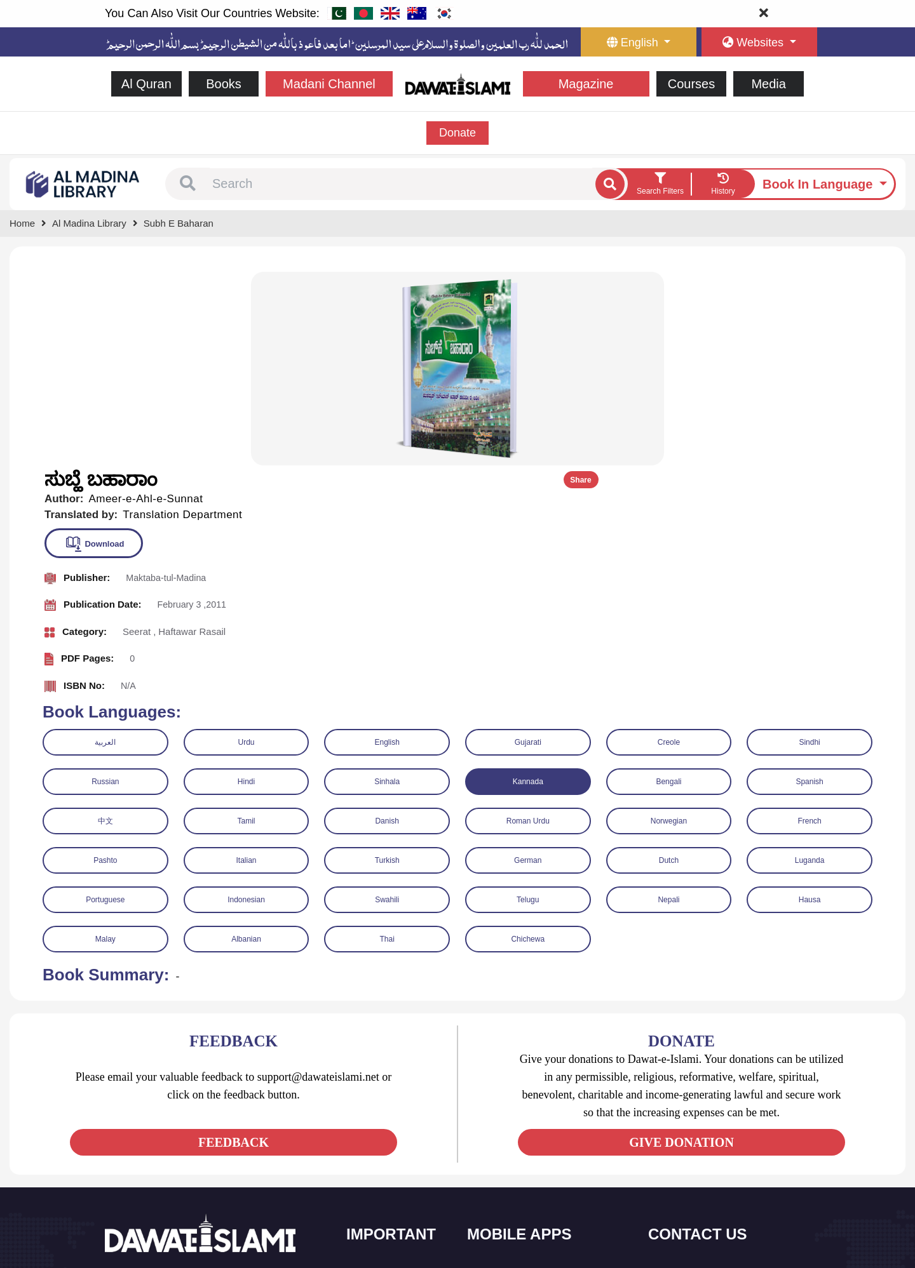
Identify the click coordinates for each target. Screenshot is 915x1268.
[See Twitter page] (139, 1141)
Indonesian (246, 703)
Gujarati (528, 546)
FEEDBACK (233, 946)
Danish (386, 624)
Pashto (105, 664)
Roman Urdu (528, 624)
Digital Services (511, 1187)
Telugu (528, 703)
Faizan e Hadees (514, 1160)
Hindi (246, 585)
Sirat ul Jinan (507, 1080)
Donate (457, 132)
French (809, 624)
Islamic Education (394, 1213)
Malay (105, 742)
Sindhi (809, 546)
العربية (105, 546)
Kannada (528, 585)
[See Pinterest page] (208, 1141)
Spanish (809, 585)
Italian (246, 664)
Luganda (810, 664)
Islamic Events (389, 1133)
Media (768, 84)
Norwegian (669, 624)
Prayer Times (507, 1133)
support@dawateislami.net (719, 1136)
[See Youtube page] (162, 1141)
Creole (669, 546)
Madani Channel (329, 84)
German (527, 664)
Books (223, 84)
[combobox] (401, 184)
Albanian (246, 742)
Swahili (387, 703)
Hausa (810, 703)
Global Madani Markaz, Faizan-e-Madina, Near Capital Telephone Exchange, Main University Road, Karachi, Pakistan (731, 1189)
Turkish (387, 664)
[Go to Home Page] (457, 82)
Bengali (668, 585)
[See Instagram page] (185, 1141)
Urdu (246, 546)
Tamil (246, 624)
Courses (691, 84)
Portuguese (105, 703)
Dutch (669, 664)
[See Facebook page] (116, 1141)
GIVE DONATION (681, 946)
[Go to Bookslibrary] (83, 183)
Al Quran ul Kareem (519, 1107)
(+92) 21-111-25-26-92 (712, 1109)
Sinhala (387, 585)
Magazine (586, 84)
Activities (378, 1187)
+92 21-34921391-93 (708, 1081)
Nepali (668, 703)
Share (862, 283)
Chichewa (528, 742)
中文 (105, 624)
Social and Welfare (396, 1080)
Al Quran (146, 84)
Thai (386, 742)
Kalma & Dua (507, 1213)
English (386, 546)
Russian (105, 585)
